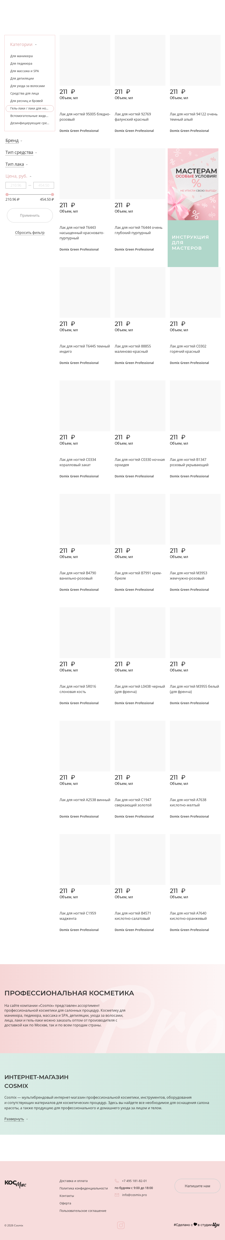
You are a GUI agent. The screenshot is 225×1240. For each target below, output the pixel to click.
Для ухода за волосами (27, 86)
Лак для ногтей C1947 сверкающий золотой (133, 802)
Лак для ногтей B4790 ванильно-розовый (78, 576)
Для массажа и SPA (24, 71)
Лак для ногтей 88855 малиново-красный (133, 349)
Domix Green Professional (79, 131)
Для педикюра (21, 63)
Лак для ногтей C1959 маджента (78, 916)
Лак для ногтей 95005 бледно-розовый (85, 117)
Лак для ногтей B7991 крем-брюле (138, 576)
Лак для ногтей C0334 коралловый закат (78, 462)
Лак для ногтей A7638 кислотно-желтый (188, 802)
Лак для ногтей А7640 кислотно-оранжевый (188, 916)
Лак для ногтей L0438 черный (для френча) (140, 689)
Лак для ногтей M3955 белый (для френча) (194, 689)
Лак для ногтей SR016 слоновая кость (78, 689)
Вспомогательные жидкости (31, 116)
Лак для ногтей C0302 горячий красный (188, 349)
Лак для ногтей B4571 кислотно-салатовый (133, 916)
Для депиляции (22, 78)
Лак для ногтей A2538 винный (85, 799)
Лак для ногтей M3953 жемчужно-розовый (188, 576)
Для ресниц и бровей (26, 101)
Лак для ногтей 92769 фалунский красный (133, 117)
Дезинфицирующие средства (32, 123)
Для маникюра (21, 56)
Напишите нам (197, 1186)
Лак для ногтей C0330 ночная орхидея (140, 462)
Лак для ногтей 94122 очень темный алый (194, 117)
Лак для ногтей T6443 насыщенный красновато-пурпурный (82, 232)
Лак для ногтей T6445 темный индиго (85, 349)
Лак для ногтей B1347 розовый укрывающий (189, 462)
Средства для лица (24, 93)
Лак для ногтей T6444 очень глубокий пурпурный (138, 230)
